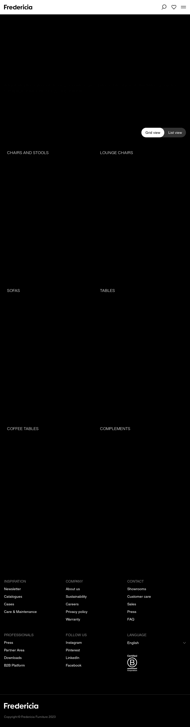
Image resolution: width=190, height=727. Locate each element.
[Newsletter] (12, 589)
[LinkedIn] (72, 657)
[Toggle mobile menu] (183, 7)
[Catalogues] (13, 596)
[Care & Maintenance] (20, 611)
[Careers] (72, 604)
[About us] (73, 589)
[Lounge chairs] (141, 214)
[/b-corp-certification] (156, 664)
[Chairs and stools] (48, 214)
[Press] (131, 611)
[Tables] (141, 352)
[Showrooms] (136, 589)
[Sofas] (48, 352)
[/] (95, 709)
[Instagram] (74, 642)
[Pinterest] (73, 650)
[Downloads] (13, 657)
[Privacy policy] (76, 611)
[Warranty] (73, 619)
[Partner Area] (14, 650)
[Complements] (141, 490)
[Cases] (9, 604)
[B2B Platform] (14, 665)
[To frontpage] (18, 7)
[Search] (164, 7)
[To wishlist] (174, 7)
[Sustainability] (76, 596)
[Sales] (131, 604)
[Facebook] (73, 665)
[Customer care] (139, 596)
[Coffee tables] (48, 490)
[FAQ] (130, 619)
